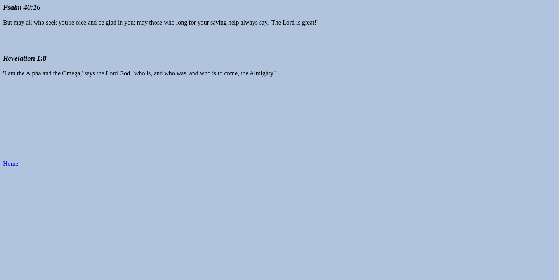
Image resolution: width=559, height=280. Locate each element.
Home (10, 163)
